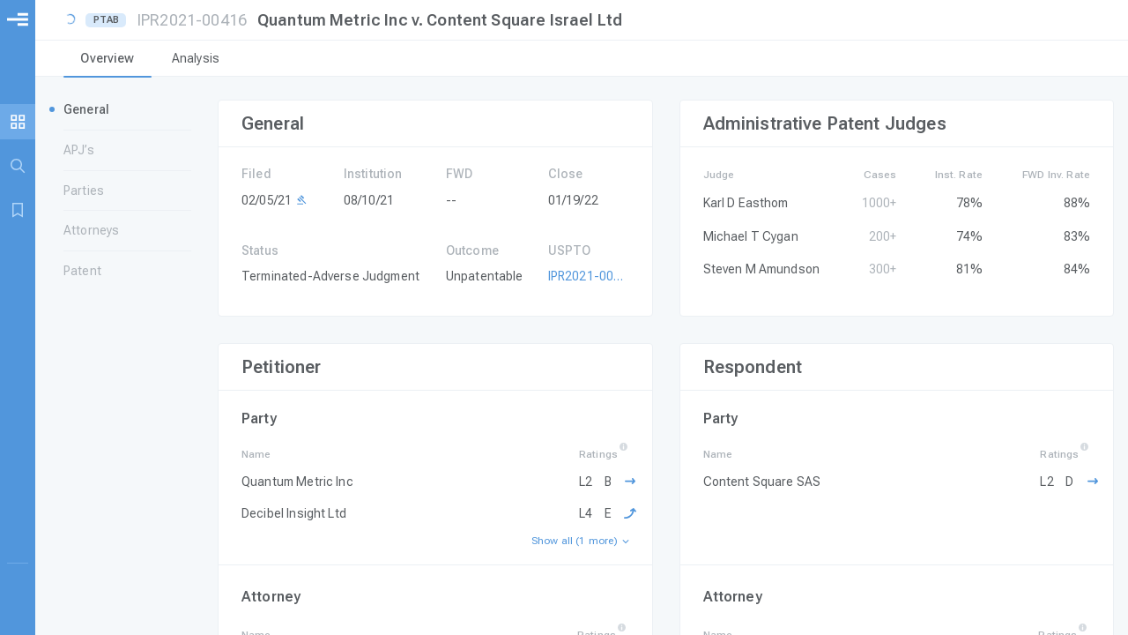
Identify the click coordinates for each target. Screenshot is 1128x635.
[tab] (107, 60)
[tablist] (581, 60)
